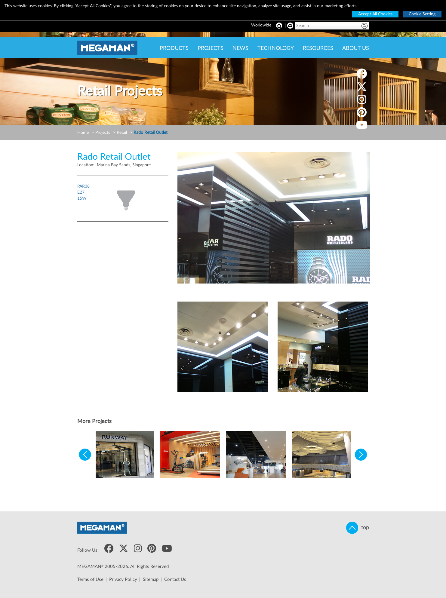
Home (83, 132)
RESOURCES (318, 48)
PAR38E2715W (83, 192)
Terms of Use (90, 579)
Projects (102, 132)
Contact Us (175, 579)
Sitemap (150, 579)
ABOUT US (355, 48)
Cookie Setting (422, 14)
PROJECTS (210, 48)
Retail (122, 132)
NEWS (240, 48)
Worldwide (261, 25)
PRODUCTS (174, 48)
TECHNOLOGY (275, 48)
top (357, 528)
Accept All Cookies (375, 14)
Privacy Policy (123, 579)
